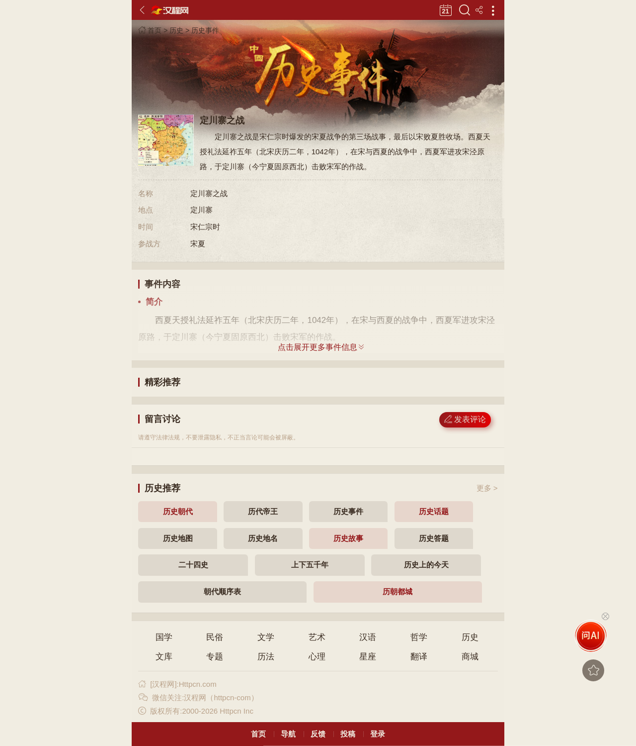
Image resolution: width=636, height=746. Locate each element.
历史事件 (205, 30)
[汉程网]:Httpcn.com (177, 684)
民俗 (214, 637)
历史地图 (178, 538)
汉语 (367, 637)
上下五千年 (309, 564)
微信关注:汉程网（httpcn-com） (198, 697)
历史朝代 (178, 511)
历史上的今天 (426, 564)
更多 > (487, 488)
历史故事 (348, 538)
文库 (164, 656)
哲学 (418, 637)
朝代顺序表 (222, 591)
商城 (470, 656)
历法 (265, 656)
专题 (214, 656)
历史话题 (434, 511)
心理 (317, 656)
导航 (288, 734)
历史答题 (434, 538)
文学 (265, 637)
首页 (149, 30)
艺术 (317, 637)
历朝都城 (397, 591)
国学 (164, 637)
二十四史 (193, 564)
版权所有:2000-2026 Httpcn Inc (195, 711)
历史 (176, 30)
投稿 (347, 734)
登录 (377, 734)
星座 (367, 656)
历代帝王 (263, 511)
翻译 (418, 656)
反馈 (318, 734)
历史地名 (263, 538)
